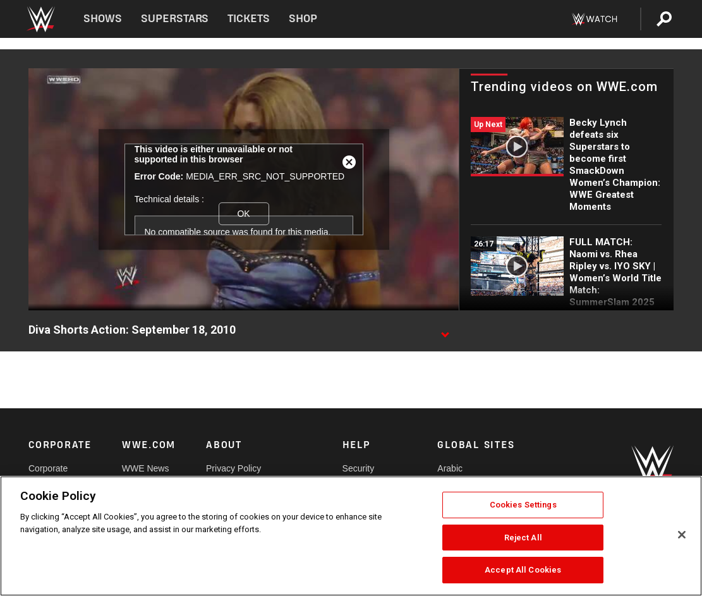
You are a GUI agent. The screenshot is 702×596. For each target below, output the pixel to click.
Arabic (450, 468)
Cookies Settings (523, 504)
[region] (351, 536)
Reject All (523, 537)
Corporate (48, 468)
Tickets (248, 19)
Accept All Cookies (523, 570)
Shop (303, 19)
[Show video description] (445, 330)
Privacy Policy (233, 468)
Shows (102, 19)
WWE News (145, 468)
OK (243, 214)
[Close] (682, 535)
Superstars (175, 19)
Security (358, 468)
